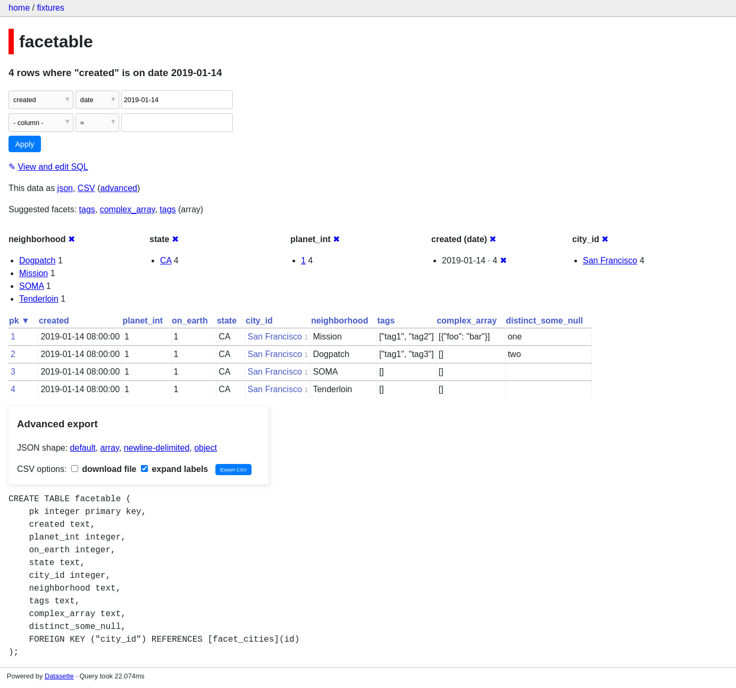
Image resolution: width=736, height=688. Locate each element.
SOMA (31, 286)
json (65, 188)
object (205, 447)
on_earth (190, 320)
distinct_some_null (544, 320)
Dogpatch (37, 260)
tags (87, 209)
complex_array (127, 209)
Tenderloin (38, 298)
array (110, 447)
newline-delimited (157, 447)
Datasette (59, 676)
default (83, 447)
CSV (86, 188)
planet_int (143, 320)
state (227, 320)
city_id (259, 320)
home (19, 7)
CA (165, 260)
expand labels (174, 469)
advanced (119, 188)
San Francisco (610, 260)
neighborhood (340, 320)
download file (104, 469)
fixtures (50, 7)
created (54, 320)
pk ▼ (19, 320)
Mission (33, 273)
